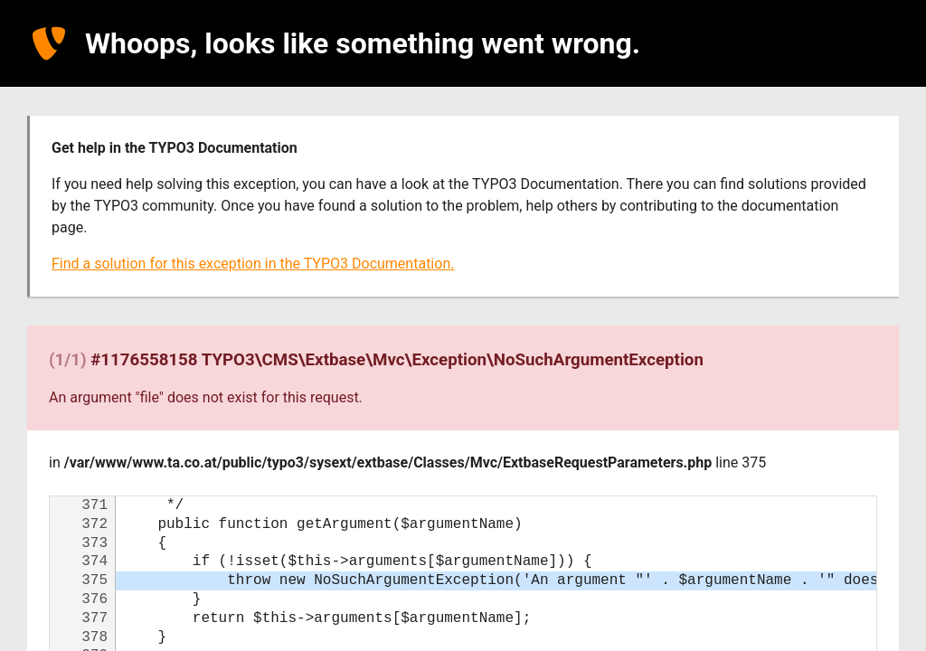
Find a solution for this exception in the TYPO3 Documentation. (253, 263)
